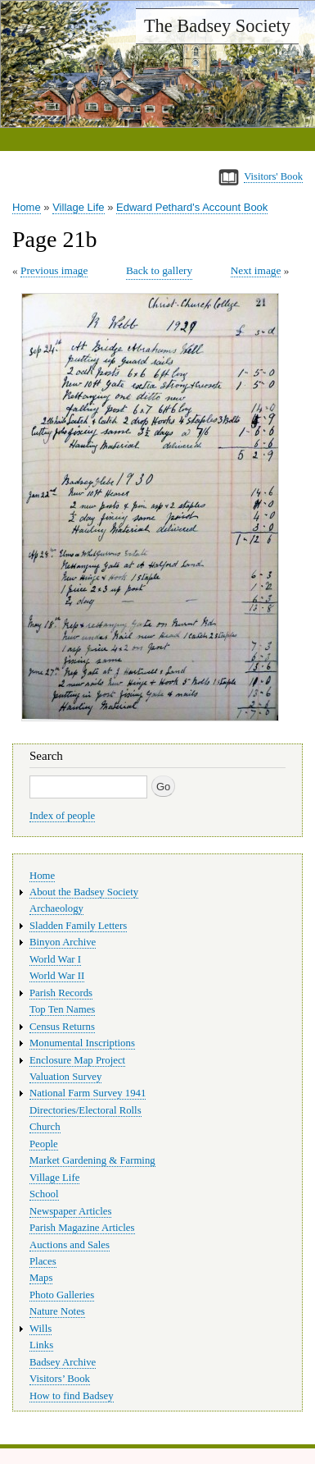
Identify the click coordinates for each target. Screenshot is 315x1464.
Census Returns (62, 1026)
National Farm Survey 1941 (87, 1093)
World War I (55, 959)
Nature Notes (57, 1311)
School (44, 1194)
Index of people (62, 815)
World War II (56, 975)
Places (42, 1261)
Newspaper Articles (70, 1211)
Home (26, 207)
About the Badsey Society (83, 892)
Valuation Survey (65, 1076)
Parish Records (60, 993)
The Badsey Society (217, 26)
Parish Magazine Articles (82, 1227)
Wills (40, 1328)
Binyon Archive (62, 942)
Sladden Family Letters (78, 925)
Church (45, 1126)
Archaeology (56, 908)
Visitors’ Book (59, 1378)
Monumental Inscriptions (82, 1043)
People (43, 1144)
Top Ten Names (62, 1009)
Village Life (78, 207)
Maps (40, 1277)
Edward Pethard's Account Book (192, 207)
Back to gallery (159, 270)
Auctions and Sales (69, 1245)
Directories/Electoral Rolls (85, 1110)
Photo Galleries (61, 1295)
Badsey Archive (62, 1362)
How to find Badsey (71, 1396)
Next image (256, 270)
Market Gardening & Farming (92, 1160)
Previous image (54, 270)
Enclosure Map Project (77, 1060)
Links (41, 1345)
